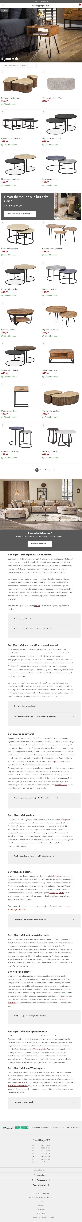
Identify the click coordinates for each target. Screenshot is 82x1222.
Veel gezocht (41, 1196)
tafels (63, 810)
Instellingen (41, 1200)
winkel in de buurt (38, 544)
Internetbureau (42, 1204)
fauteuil (56, 865)
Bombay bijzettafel (57, 882)
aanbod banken (62, 779)
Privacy (41, 1188)
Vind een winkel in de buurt (19, 214)
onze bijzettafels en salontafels (21, 1074)
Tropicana (66, 755)
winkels (37, 608)
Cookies (41, 1192)
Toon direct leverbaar (11, 65)
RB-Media (51, 1204)
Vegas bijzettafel (40, 1037)
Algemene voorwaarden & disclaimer (41, 1184)
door (35, 1204)
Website (31, 1204)
